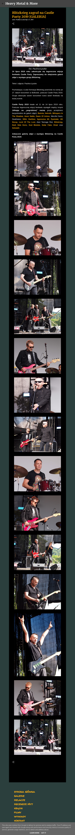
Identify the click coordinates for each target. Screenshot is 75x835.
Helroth (48, 113)
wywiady (20, 816)
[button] (13, 23)
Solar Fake (47, 125)
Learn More (34, 833)
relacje (19, 800)
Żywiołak (54, 119)
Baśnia (41, 113)
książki (18, 808)
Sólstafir (15, 128)
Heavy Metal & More (21, 3)
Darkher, (32, 119)
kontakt (19, 820)
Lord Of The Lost (27, 122)
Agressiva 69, (43, 119)
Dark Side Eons (19, 125)
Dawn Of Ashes (42, 116)
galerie (19, 796)
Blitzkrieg (58, 122)
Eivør (56, 125)
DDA (25, 119)
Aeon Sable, (29, 116)
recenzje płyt (23, 804)
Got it (43, 833)
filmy (17, 812)
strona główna (24, 792)
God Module (34, 125)
